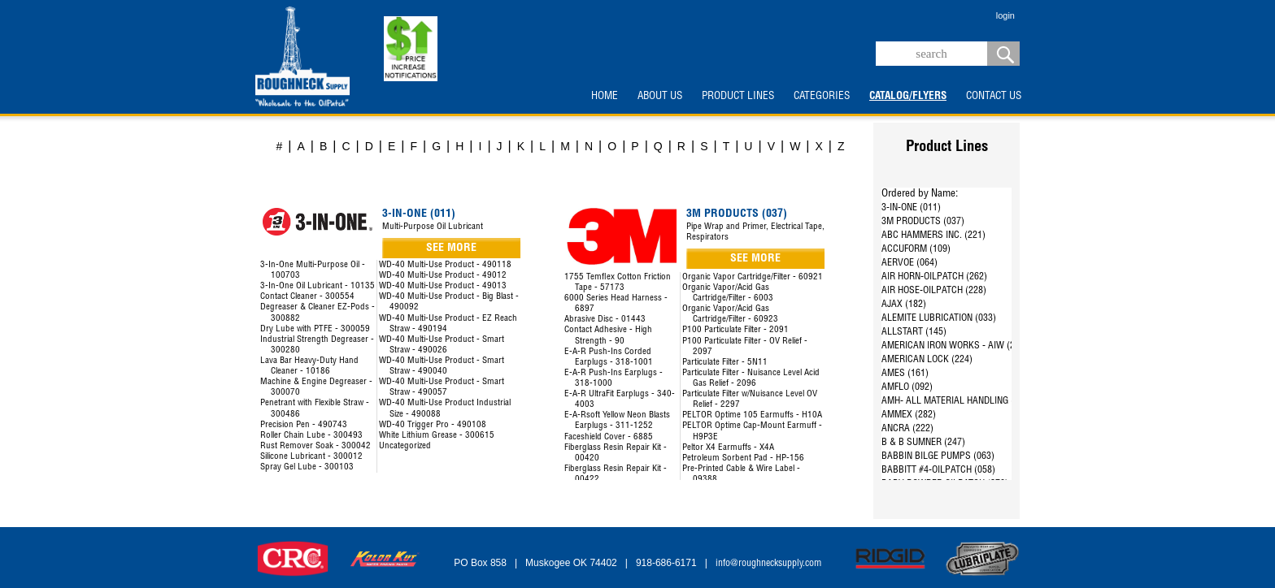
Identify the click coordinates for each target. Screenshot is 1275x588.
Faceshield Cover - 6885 (608, 437)
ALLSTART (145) (913, 332)
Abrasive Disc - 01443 (605, 319)
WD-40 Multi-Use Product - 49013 (443, 286)
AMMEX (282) (908, 415)
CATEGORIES (822, 96)
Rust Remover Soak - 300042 (315, 446)
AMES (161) (905, 373)
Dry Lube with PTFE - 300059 (315, 329)
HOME (604, 96)
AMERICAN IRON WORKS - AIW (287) (954, 346)
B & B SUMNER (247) (923, 442)
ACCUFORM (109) (916, 249)
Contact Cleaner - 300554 (307, 296)
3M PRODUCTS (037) (922, 222)
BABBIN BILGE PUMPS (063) (937, 456)
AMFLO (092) (907, 387)
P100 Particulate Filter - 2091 (735, 330)
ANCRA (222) (907, 429)
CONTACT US (993, 96)
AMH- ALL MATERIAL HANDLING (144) (956, 401)
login (1005, 15)
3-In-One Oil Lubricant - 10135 (317, 286)
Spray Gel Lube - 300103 (307, 467)
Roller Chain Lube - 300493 (311, 435)
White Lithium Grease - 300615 (436, 435)
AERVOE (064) (909, 263)
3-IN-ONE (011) (911, 208)
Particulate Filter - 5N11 (725, 362)
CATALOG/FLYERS (907, 96)
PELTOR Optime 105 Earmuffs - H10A (752, 415)
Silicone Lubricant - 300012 (311, 456)
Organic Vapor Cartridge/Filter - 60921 (752, 277)
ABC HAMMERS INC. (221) (933, 235)
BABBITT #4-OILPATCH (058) (938, 470)
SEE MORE (451, 248)
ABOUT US (660, 96)
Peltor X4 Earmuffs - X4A (728, 447)
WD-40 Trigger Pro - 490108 (432, 425)
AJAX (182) (903, 304)
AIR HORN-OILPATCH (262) (934, 277)
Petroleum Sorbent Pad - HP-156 (743, 458)
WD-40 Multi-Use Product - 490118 (445, 265)
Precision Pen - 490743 (303, 425)
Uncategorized (405, 446)
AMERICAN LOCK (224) (927, 360)
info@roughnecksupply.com (768, 564)
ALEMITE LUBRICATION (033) (938, 318)
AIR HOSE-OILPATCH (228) (933, 291)
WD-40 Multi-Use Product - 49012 (443, 275)
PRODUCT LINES (738, 96)
